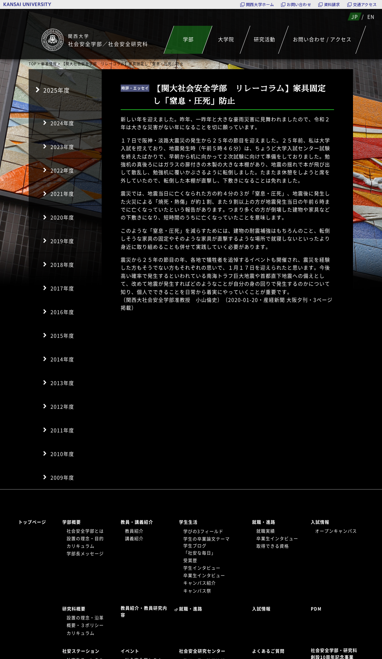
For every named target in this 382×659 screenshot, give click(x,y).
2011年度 (62, 430)
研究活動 (264, 39)
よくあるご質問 (268, 651)
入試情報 (320, 522)
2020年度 (62, 217)
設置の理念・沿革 (85, 618)
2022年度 (62, 170)
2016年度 (62, 311)
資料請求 (332, 4)
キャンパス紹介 (199, 583)
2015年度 (62, 335)
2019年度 (62, 240)
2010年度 (62, 453)
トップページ (32, 522)
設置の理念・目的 (85, 538)
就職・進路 (263, 522)
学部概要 (71, 522)
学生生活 (188, 522)
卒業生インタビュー (204, 575)
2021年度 (62, 193)
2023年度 (62, 146)
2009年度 (62, 477)
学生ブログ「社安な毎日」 (199, 549)
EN (370, 16)
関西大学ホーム (260, 4)
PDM (316, 609)
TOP (33, 63)
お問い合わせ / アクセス (322, 39)
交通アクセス (365, 4)
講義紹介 (134, 538)
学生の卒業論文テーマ (206, 539)
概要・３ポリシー (85, 625)
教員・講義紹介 (137, 522)
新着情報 (49, 63)
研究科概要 (74, 609)
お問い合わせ (299, 4)
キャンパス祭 (197, 591)
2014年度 (62, 359)
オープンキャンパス (336, 531)
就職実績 (265, 531)
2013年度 (62, 382)
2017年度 (62, 288)
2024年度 (62, 122)
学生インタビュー (202, 568)
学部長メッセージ (85, 553)
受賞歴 (190, 560)
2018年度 (62, 264)
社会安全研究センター (202, 651)
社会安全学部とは (85, 531)
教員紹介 (134, 531)
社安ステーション (81, 651)
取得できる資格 (272, 546)
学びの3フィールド (203, 531)
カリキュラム (81, 546)
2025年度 (56, 90)
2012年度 (62, 406)
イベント (130, 651)
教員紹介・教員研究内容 (144, 611)
